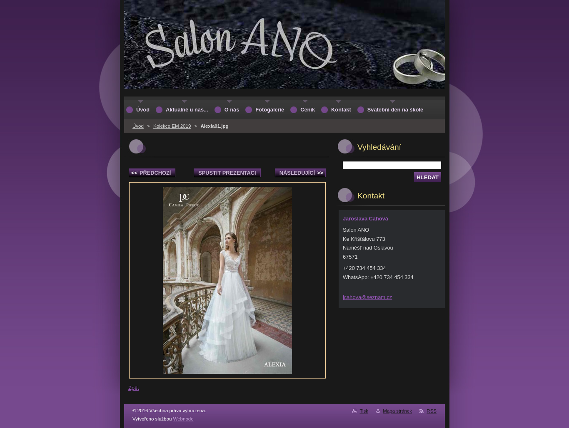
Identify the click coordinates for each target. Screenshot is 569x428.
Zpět (133, 388)
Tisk (363, 410)
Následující (301, 173)
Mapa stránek (397, 410)
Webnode (183, 418)
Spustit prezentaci (227, 173)
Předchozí (151, 173)
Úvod (138, 126)
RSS (432, 410)
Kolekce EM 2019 (172, 126)
